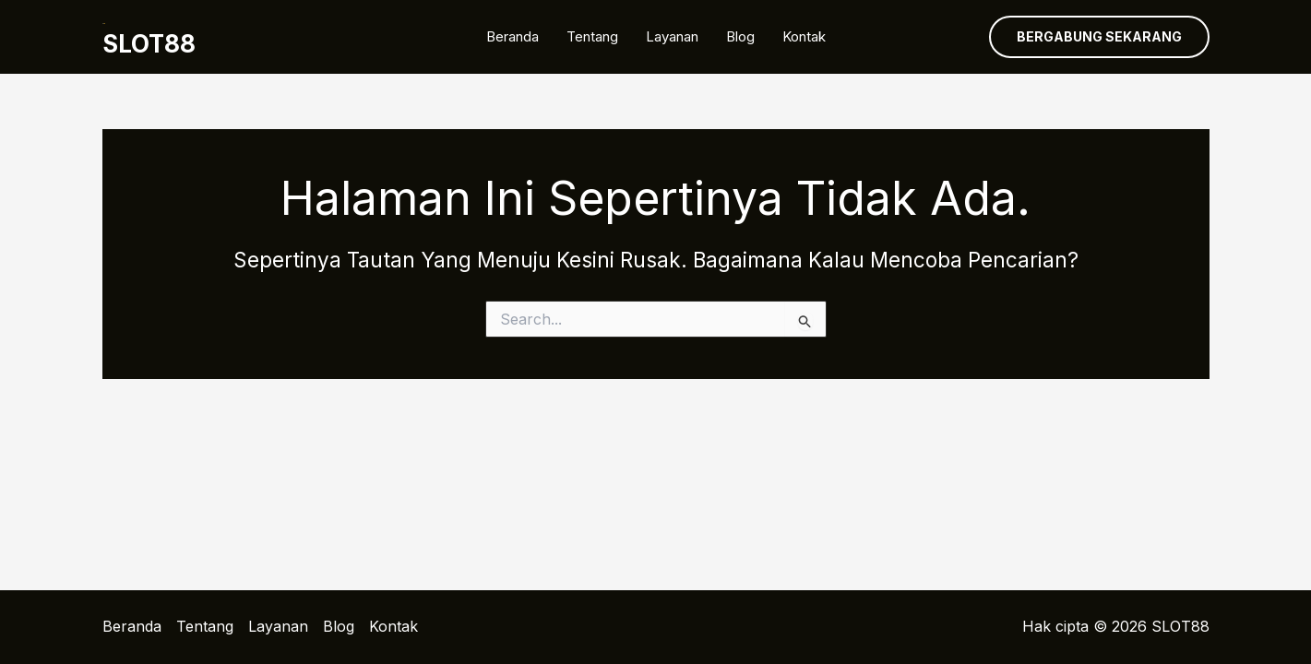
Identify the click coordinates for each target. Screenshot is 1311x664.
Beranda (512, 36)
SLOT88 (149, 44)
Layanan (672, 36)
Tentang (592, 36)
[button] (1099, 37)
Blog (740, 36)
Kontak (804, 36)
